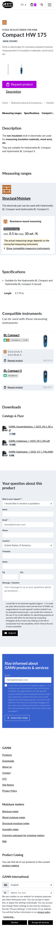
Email (5, 520)
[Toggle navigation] (49, 5)
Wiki (4, 841)
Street (4, 562)
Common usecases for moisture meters (23, 835)
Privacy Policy (9, 791)
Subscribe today (17, 717)
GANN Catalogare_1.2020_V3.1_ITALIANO (31, 451)
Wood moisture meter (13, 817)
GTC (4, 779)
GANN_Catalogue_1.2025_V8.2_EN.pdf (29, 441)
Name (4, 509)
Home (5, 102)
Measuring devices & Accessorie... (27, 102)
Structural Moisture (16, 198)
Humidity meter (10, 829)
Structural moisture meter (15, 823)
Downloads (8, 761)
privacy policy (44, 912)
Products (7, 755)
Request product (19, 84)
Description (13, 91)
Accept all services (40, 922)
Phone (5, 530)
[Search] (41, 5)
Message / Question (10, 583)
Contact (6, 773)
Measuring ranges (12, 113)
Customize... (9, 917)
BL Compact (11, 335)
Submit (10, 633)
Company (6, 551)
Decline (14, 922)
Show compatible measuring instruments (27, 248)
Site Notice (8, 785)
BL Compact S (13, 370)
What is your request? (12, 499)
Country (6, 541)
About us (7, 767)
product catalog (10, 865)
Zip (3, 572)
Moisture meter (10, 811)
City (21, 572)
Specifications (31, 113)
